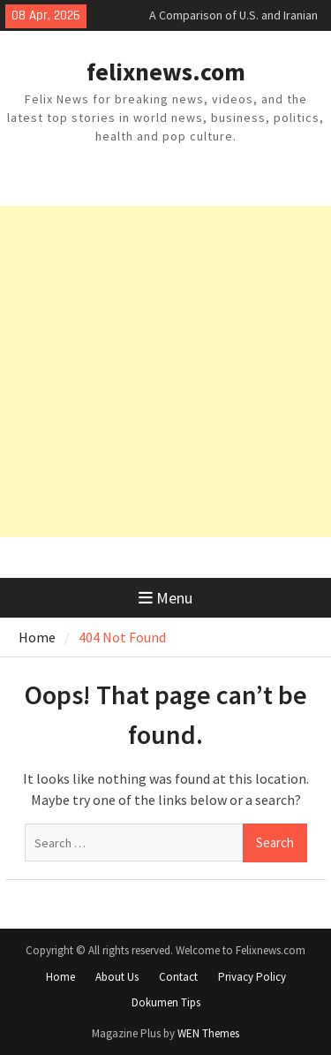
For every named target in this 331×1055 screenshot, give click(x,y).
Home (60, 976)
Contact (178, 976)
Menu (165, 598)
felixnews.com (166, 71)
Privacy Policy (252, 976)
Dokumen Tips (166, 1002)
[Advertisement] (165, 371)
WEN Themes (208, 1033)
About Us (117, 976)
